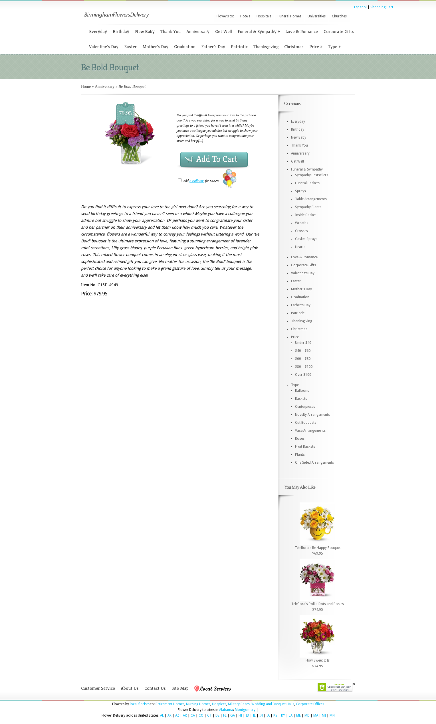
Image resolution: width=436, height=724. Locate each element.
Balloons (302, 391)
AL (162, 715)
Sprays (300, 191)
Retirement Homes (170, 704)
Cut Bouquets (305, 423)
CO (201, 715)
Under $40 (303, 343)
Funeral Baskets (307, 183)
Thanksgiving (265, 47)
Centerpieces (305, 407)
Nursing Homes (198, 704)
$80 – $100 (304, 367)
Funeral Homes (289, 16)
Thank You (170, 32)
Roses (299, 439)
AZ (177, 715)
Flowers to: (225, 16)
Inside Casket (305, 215)
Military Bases (239, 704)
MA (315, 715)
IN (261, 715)
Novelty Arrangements (312, 415)
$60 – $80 (303, 359)
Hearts (300, 247)
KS (275, 715)
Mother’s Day (155, 47)
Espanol (360, 7)
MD (307, 715)
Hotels (245, 16)
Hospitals (264, 16)
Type (334, 47)
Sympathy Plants (308, 207)
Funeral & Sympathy (259, 32)
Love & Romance (301, 32)
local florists (140, 704)
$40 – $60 (303, 351)
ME (298, 715)
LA (290, 715)
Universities (317, 16)
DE (217, 715)
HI (240, 715)
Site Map (180, 688)
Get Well (223, 32)
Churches (339, 16)
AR (185, 715)
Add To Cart (216, 159)
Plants (300, 455)
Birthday (121, 32)
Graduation (184, 47)
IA (268, 715)
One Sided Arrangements (314, 463)
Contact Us (155, 688)
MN (332, 715)
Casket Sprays (306, 239)
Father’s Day (213, 47)
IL (254, 715)
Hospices (219, 704)
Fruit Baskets (305, 447)
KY (283, 715)
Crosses (301, 231)
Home (86, 86)
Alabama (226, 710)
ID (247, 715)
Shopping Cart (381, 7)
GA (232, 715)
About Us (130, 688)
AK (169, 715)
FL (225, 715)
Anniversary (197, 32)
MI (324, 715)
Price (315, 47)
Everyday (98, 32)
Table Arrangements (311, 199)
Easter (130, 47)
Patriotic (239, 47)
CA (193, 715)
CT (209, 715)
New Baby (145, 32)
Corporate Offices (310, 704)
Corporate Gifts (339, 32)
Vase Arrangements (310, 431)
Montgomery (245, 710)
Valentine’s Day (103, 47)
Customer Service (98, 688)
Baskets (301, 399)
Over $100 (303, 375)
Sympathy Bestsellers (311, 175)
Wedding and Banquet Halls (272, 704)
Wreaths (301, 223)
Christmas (294, 47)
